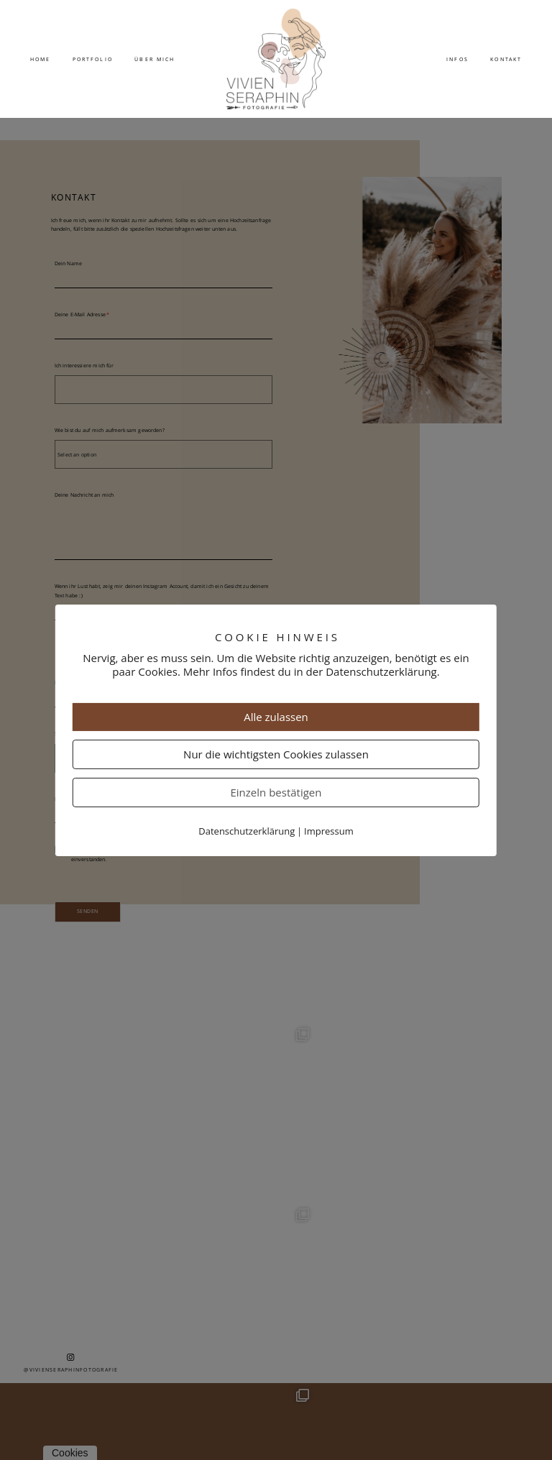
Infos (457, 59)
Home (40, 59)
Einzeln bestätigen (275, 792)
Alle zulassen (276, 717)
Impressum (329, 831)
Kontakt (506, 59)
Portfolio (93, 59)
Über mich (154, 59)
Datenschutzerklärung (246, 831)
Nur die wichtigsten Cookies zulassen (276, 754)
